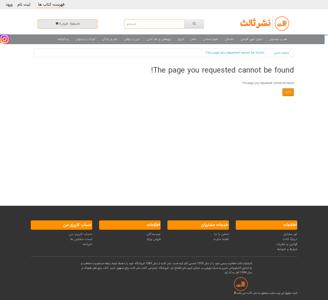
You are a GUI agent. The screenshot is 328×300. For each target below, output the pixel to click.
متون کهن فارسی (251, 39)
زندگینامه (63, 39)
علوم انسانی (210, 39)
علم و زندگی (110, 39)
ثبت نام (24, 5)
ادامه (288, 92)
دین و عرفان (132, 39)
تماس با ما (221, 234)
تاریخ (181, 39)
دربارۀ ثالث (290, 239)
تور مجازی (290, 234)
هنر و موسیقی (278, 39)
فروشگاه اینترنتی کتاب (155, 268)
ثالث (249, 293)
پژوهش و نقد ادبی (159, 39)
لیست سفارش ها (81, 239)
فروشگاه (140, 263)
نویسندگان (153, 234)
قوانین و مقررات (287, 244)
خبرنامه (87, 244)
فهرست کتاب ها (50, 5)
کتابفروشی (234, 268)
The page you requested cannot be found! (234, 53)
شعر (193, 39)
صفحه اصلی (281, 53)
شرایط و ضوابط (287, 249)
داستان (229, 39)
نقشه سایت (221, 239)
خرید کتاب (109, 268)
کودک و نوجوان (85, 39)
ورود (9, 5)
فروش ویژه (154, 239)
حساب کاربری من (80, 234)
